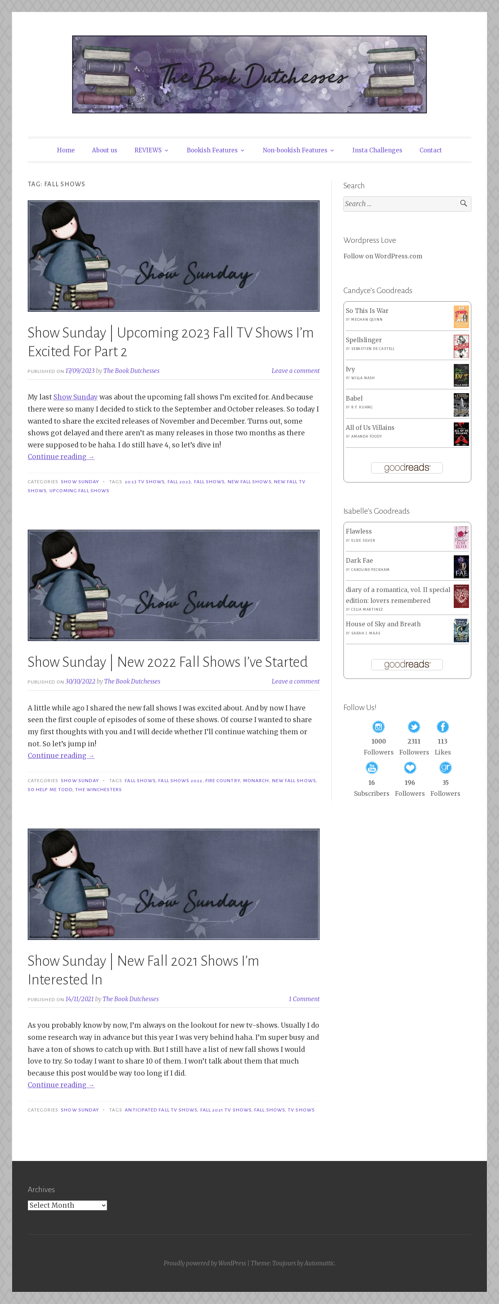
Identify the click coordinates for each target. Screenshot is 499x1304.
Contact (430, 150)
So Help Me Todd (50, 789)
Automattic (319, 1263)
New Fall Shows (249, 481)
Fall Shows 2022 (180, 780)
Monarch (256, 780)
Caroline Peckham (370, 570)
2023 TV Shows (145, 481)
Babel (354, 398)
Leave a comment (296, 371)
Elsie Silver (363, 540)
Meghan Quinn (367, 320)
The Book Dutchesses (131, 371)
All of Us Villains (370, 427)
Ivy (350, 369)
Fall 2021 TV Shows (225, 1110)
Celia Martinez (367, 609)
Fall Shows (209, 481)
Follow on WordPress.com (382, 256)
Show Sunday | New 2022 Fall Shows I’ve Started (168, 662)
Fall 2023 (179, 481)
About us (104, 150)
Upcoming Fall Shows (80, 490)
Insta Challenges (377, 150)
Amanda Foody (366, 436)
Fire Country (222, 780)
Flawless (359, 531)
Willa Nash (363, 378)
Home (66, 150)
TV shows (301, 1110)
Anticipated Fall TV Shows (161, 1110)
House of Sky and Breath (383, 624)
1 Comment (304, 999)
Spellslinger (364, 340)
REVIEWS (148, 150)
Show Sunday (75, 397)
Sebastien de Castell (373, 349)
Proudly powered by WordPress (205, 1263)
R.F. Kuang (362, 407)
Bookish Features (212, 150)
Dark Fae (359, 560)
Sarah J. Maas (365, 633)
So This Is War (367, 311)
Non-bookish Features (295, 150)
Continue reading (61, 456)
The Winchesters (98, 789)
